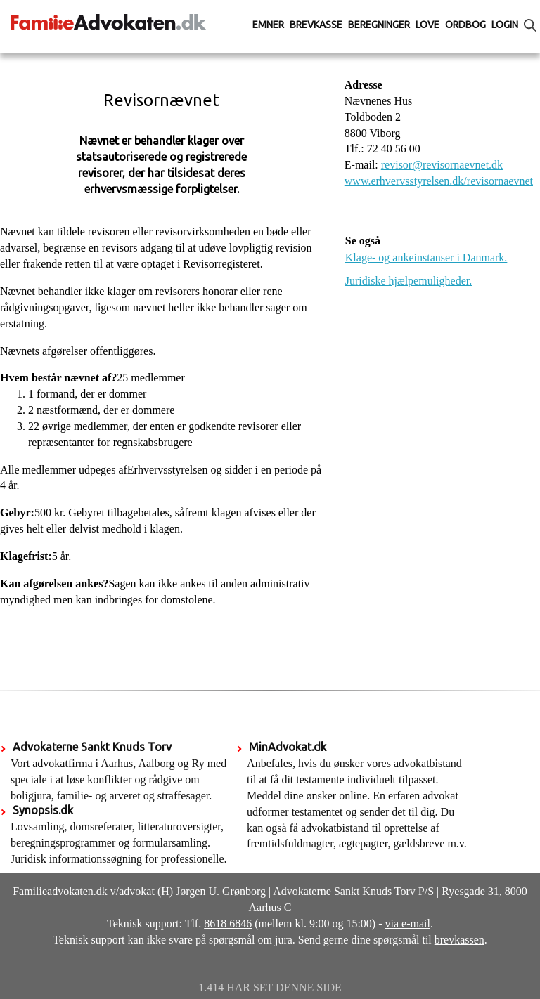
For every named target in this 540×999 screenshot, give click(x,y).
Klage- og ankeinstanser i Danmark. (426, 257)
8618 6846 (228, 923)
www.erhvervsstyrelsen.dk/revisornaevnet (439, 181)
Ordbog (465, 24)
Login (504, 24)
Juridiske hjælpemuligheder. (408, 281)
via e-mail (407, 923)
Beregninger (379, 24)
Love (427, 24)
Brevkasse (316, 24)
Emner (268, 24)
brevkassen (459, 940)
